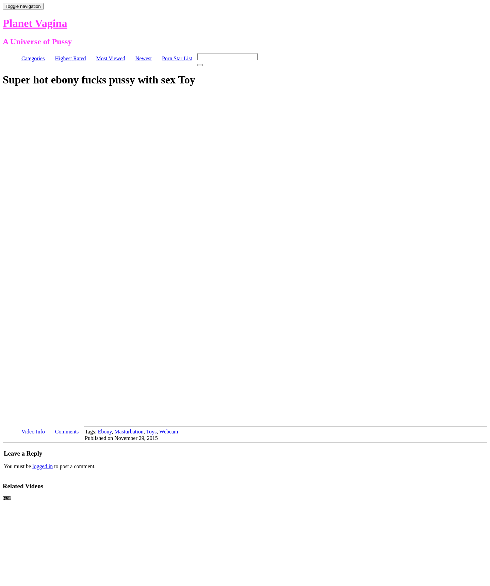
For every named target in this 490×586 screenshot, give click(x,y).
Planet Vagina (35, 23)
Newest (143, 58)
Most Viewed (110, 58)
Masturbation (128, 431)
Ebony (105, 431)
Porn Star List (177, 58)
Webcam (168, 431)
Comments (67, 431)
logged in (42, 466)
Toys (151, 431)
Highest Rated (70, 58)
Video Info (33, 431)
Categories (33, 58)
